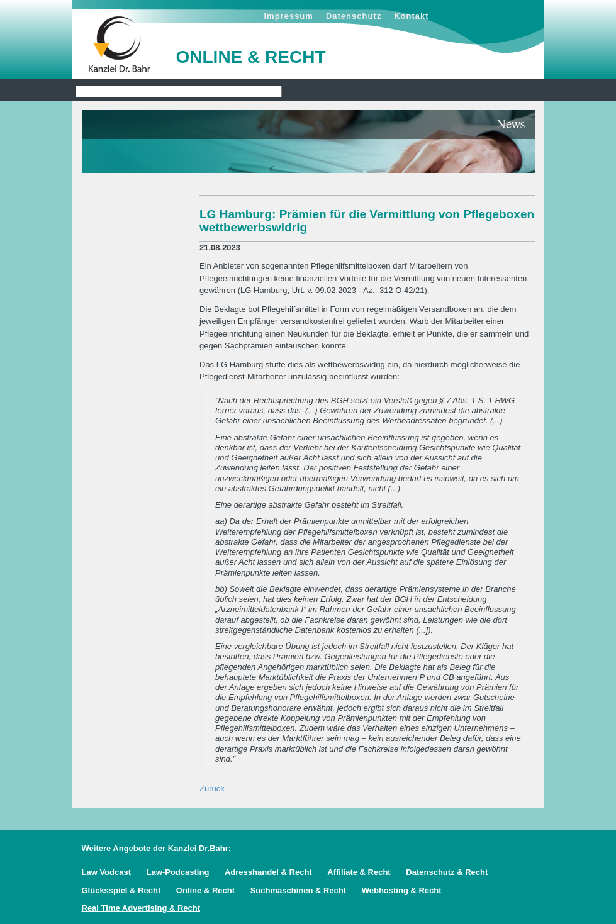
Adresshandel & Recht (268, 872)
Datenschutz (353, 16)
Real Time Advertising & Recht (141, 908)
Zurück (212, 788)
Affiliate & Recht (358, 872)
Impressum (288, 16)
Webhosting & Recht (402, 890)
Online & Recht (205, 890)
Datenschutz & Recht (447, 872)
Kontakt (411, 16)
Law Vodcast (107, 872)
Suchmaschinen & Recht (298, 890)
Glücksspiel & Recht (121, 890)
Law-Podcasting (178, 872)
